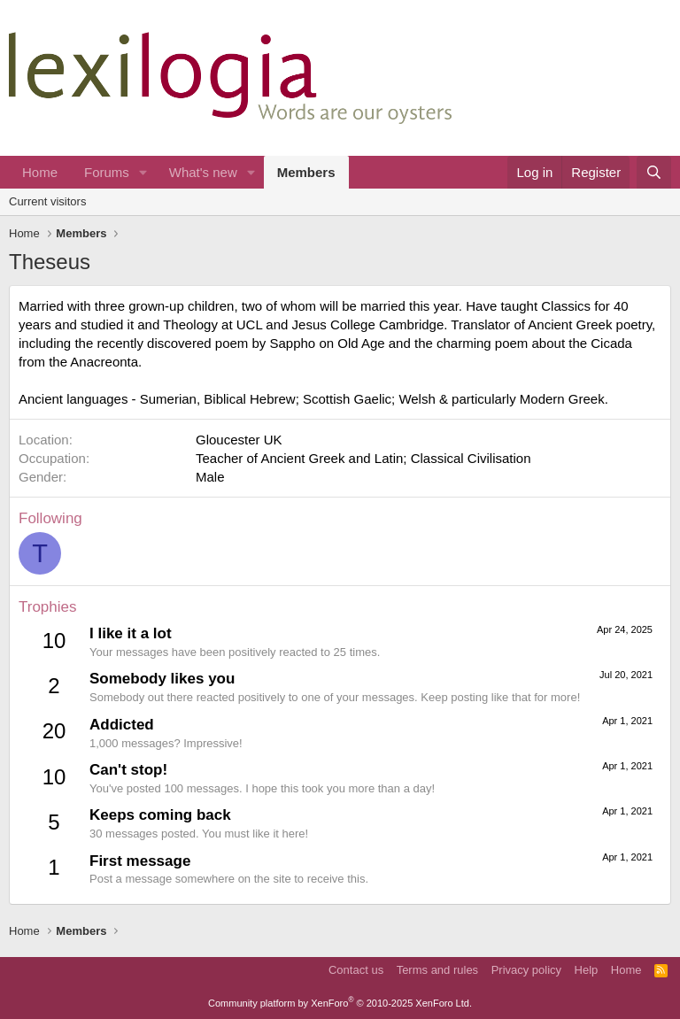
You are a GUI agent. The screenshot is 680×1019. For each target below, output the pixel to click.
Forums (106, 172)
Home (40, 172)
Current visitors (47, 201)
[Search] (654, 172)
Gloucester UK (239, 439)
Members (306, 172)
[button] (143, 172)
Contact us (355, 970)
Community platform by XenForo (340, 1003)
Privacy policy (526, 970)
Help (587, 970)
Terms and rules (437, 970)
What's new (203, 172)
